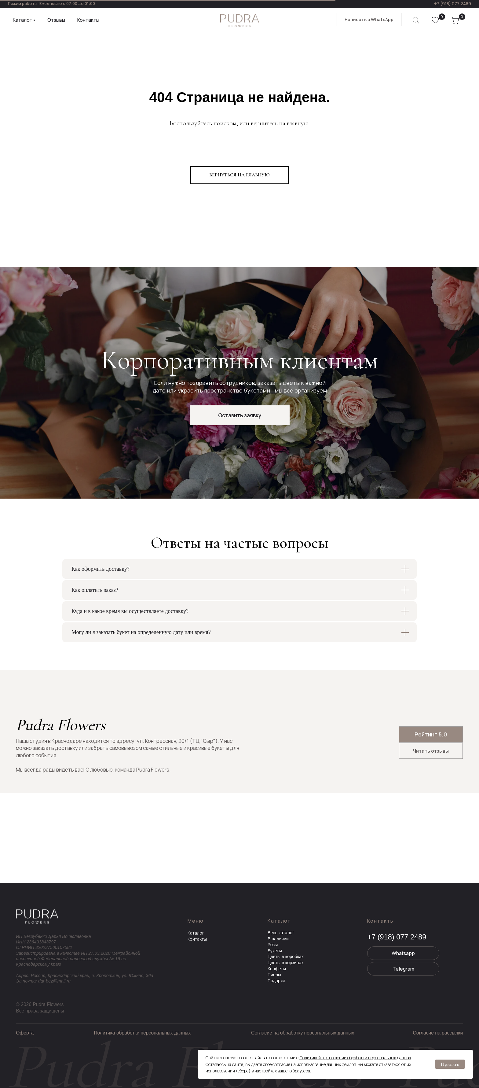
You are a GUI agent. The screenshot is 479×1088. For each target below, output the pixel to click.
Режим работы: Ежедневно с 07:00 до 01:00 (51, 3)
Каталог (196, 933)
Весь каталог (281, 932)
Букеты (275, 950)
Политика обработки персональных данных (142, 1032)
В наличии (278, 938)
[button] (240, 415)
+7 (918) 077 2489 (452, 3)
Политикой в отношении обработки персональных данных (355, 1057)
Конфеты (277, 968)
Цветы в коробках (286, 956)
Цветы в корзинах (286, 962)
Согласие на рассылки (438, 1032)
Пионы (274, 974)
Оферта (25, 1032)
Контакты (197, 939)
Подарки (276, 980)
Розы (273, 944)
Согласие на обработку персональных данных (302, 1032)
